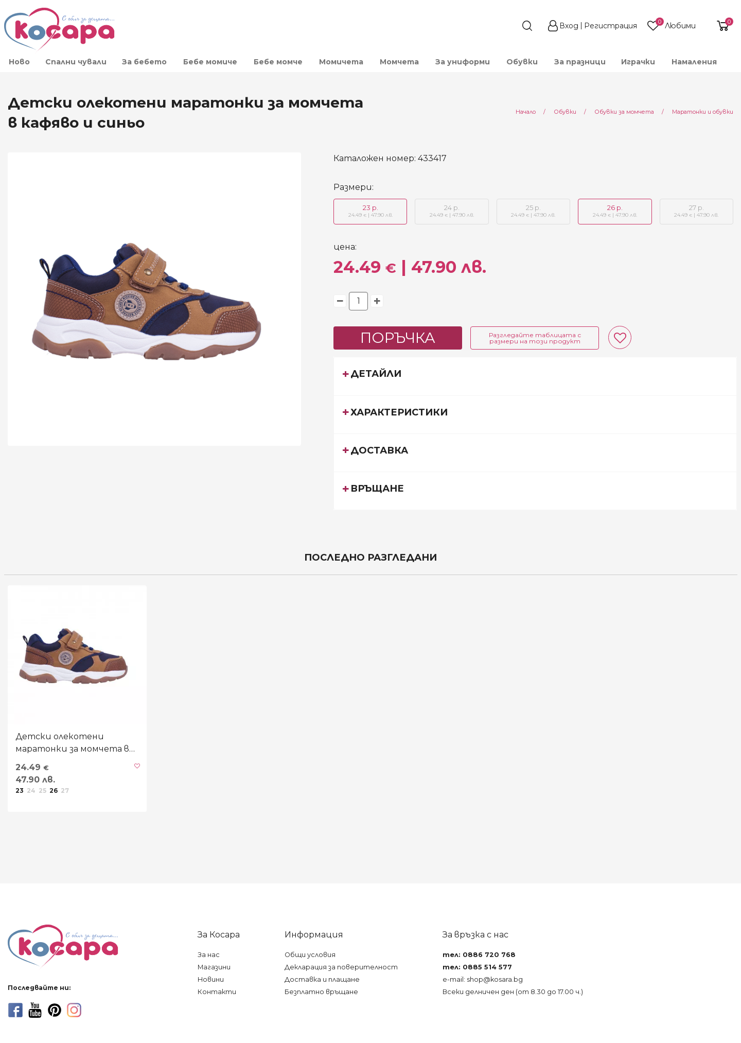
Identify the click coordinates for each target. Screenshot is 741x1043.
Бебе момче (278, 61)
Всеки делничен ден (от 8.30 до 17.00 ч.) (513, 992)
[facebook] (15, 1010)
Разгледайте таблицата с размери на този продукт (535, 338)
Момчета (399, 61)
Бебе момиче (210, 61)
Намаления (694, 61)
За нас (209, 955)
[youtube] (35, 1010)
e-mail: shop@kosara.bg (483, 979)
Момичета (341, 61)
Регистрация (610, 25)
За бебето (144, 61)
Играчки (638, 61)
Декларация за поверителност (341, 967)
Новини (211, 979)
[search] (508, 25)
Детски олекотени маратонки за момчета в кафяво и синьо (72, 743)
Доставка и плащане (322, 979)
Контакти (217, 992)
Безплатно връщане (321, 992)
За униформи (462, 61)
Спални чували (76, 61)
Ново (19, 61)
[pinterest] (54, 1010)
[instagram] (74, 1010)
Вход (568, 25)
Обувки (522, 61)
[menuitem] (18, 62)
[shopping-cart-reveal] (719, 25)
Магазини (214, 967)
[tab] (535, 376)
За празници (580, 61)
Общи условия (310, 955)
